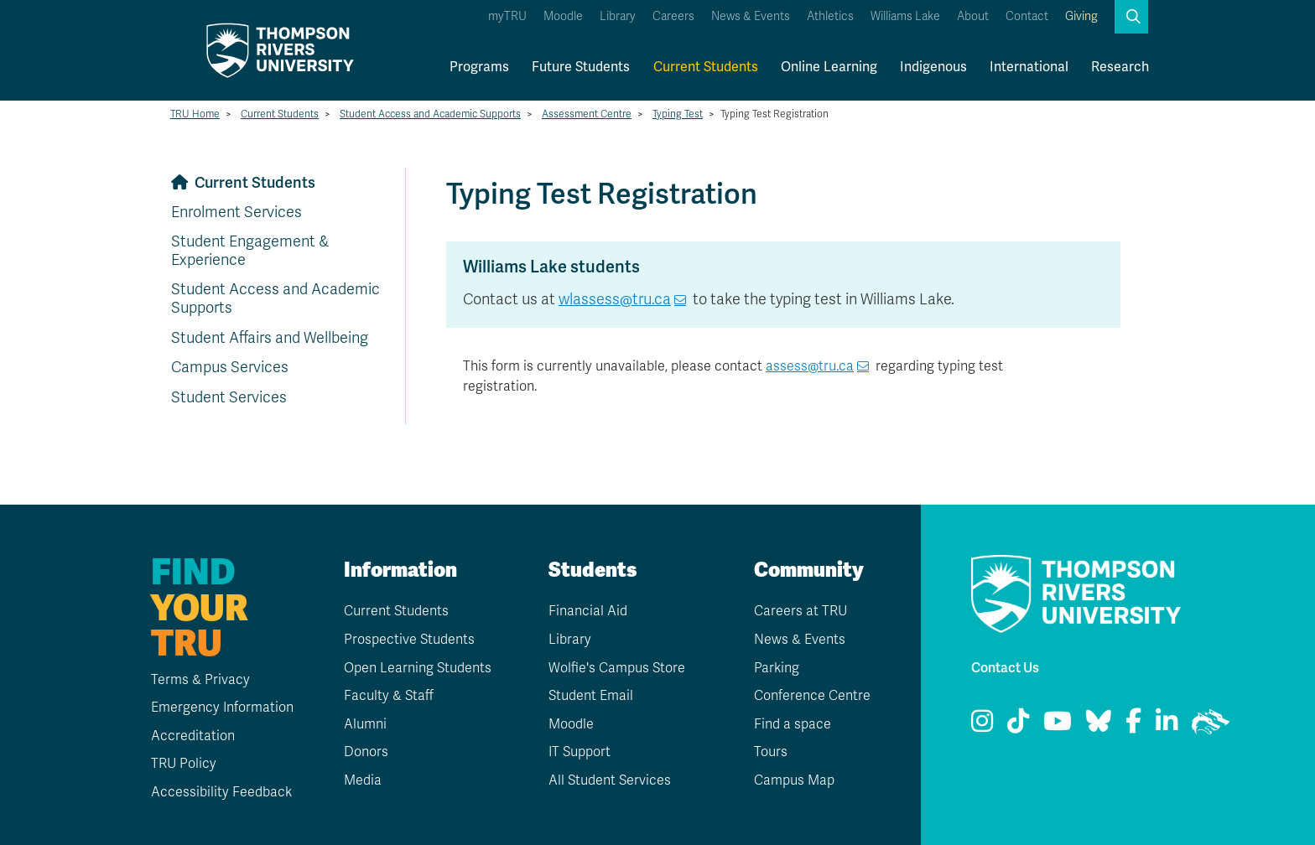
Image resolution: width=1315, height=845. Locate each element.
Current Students (705, 66)
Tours (770, 752)
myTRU (507, 16)
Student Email (590, 695)
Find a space (792, 724)
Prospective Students (409, 639)
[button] (1131, 17)
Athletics (830, 16)
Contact (1027, 16)
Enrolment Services (236, 212)
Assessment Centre (587, 114)
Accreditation (193, 736)
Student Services (229, 397)
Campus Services (229, 367)
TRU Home (195, 114)
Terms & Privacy (200, 679)
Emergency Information (222, 707)
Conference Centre (812, 695)
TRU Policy (183, 763)
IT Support (579, 752)
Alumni (365, 724)
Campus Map (794, 780)
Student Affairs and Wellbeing (269, 338)
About (973, 16)
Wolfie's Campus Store (616, 668)
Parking (776, 668)
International (1029, 66)
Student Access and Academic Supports (430, 114)
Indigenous (933, 66)
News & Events (750, 16)
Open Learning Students (417, 668)
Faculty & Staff (389, 695)
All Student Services (609, 780)
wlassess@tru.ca (615, 299)
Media (363, 780)
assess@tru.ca (810, 366)
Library (618, 16)
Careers (673, 16)
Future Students (581, 66)
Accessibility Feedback (221, 792)
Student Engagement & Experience (250, 250)
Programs (479, 66)
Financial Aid (587, 611)
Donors (366, 752)
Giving (1081, 16)
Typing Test (677, 114)
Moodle (563, 16)
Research (1120, 66)
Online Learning (829, 66)
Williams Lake (905, 16)
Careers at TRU (800, 611)
